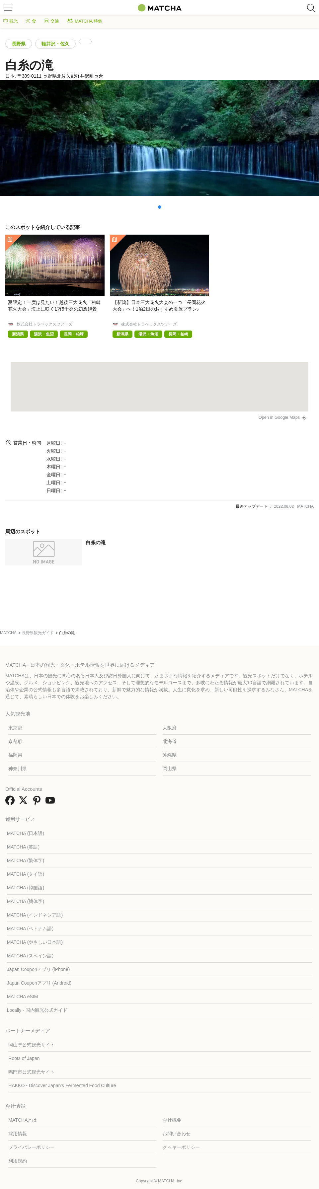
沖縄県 (170, 755)
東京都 (15, 727)
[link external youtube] (51, 802)
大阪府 (170, 727)
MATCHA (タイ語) (25, 874)
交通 (51, 21)
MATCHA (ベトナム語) (30, 928)
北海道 (170, 741)
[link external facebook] (11, 802)
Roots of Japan (24, 1058)
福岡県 (15, 755)
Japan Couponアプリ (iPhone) (38, 969)
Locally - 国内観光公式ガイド (37, 1010)
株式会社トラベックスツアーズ (44, 324)
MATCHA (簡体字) (25, 901)
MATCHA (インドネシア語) (35, 915)
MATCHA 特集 (84, 21)
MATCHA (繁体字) (25, 860)
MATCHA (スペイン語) (30, 955)
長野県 (19, 43)
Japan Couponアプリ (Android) (39, 983)
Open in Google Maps (279, 417)
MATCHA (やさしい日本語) (35, 942)
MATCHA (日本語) (25, 833)
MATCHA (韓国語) (25, 887)
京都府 (15, 741)
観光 (10, 21)
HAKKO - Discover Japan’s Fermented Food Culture (62, 1085)
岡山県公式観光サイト (31, 1044)
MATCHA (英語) (23, 847)
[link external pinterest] (38, 802)
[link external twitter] (25, 802)
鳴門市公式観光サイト (31, 1072)
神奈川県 (17, 768)
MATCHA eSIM (22, 996)
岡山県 (170, 768)
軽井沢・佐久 (55, 43)
